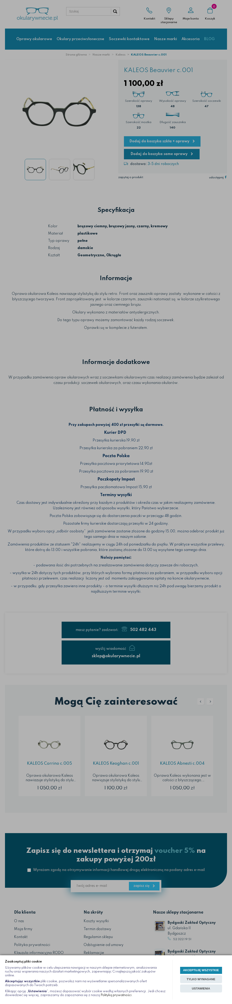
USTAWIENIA (201, 988)
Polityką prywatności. (117, 995)
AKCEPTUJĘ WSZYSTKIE (201, 970)
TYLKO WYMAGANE (201, 979)
